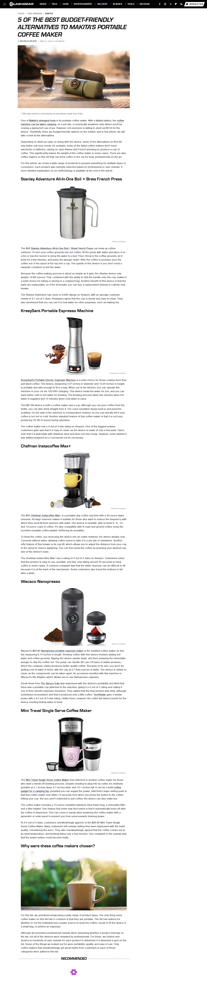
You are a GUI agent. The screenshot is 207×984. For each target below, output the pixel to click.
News (43, 4)
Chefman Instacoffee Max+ (46, 515)
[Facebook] (160, 4)
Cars (66, 4)
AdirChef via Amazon (118, 773)
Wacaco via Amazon (118, 644)
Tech (54, 4)
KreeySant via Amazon (117, 373)
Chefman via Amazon (118, 508)
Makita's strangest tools (42, 120)
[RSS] (181, 4)
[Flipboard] (176, 4)
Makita (49, 14)
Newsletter (194, 4)
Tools (131, 4)
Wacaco (126, 106)
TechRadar (100, 694)
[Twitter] (170, 4)
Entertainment (83, 4)
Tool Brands (34, 14)
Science (117, 4)
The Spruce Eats (50, 683)
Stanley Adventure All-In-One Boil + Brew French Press (62, 248)
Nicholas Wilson (28, 41)
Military (102, 4)
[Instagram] (165, 4)
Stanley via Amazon (118, 241)
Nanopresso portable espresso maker (62, 650)
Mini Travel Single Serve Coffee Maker (47, 779)
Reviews (145, 4)
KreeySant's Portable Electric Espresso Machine (48, 380)
